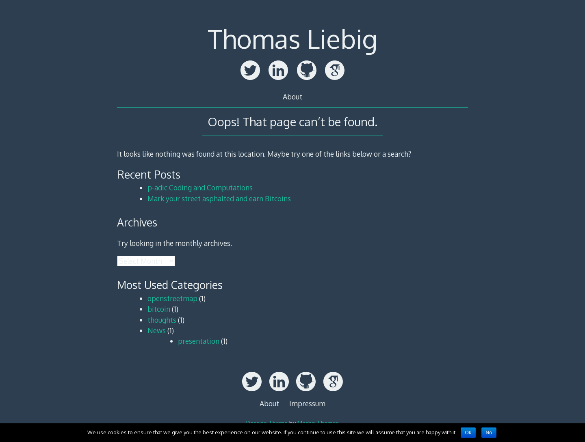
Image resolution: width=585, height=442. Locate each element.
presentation (198, 340)
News (156, 330)
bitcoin (158, 308)
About (292, 96)
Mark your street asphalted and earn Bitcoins (219, 198)
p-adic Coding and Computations (200, 187)
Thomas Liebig (292, 38)
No (489, 433)
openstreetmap (172, 298)
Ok (468, 433)
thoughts (161, 319)
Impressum (307, 403)
